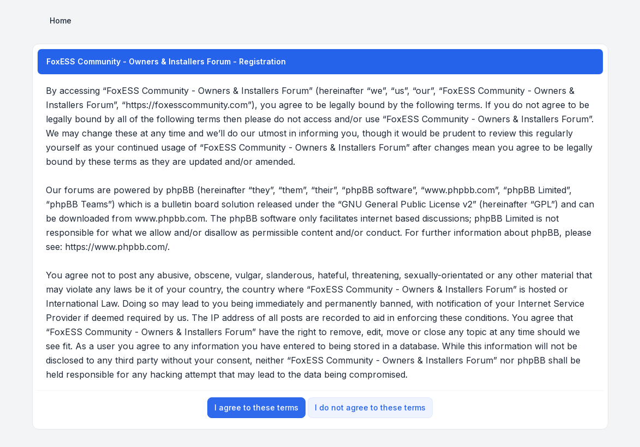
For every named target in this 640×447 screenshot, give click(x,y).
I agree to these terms (256, 407)
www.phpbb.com (170, 218)
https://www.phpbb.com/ (116, 246)
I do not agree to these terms (370, 407)
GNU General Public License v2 (407, 204)
